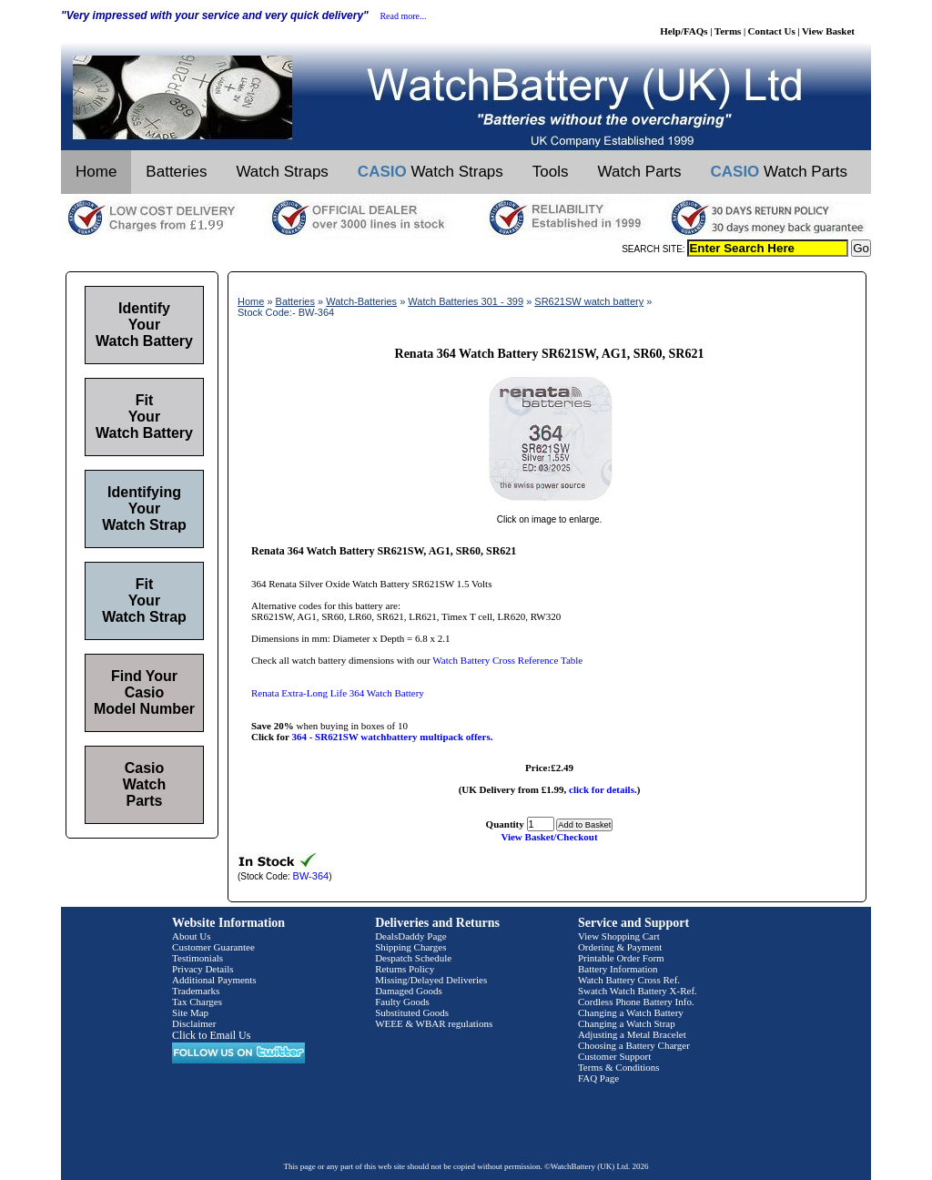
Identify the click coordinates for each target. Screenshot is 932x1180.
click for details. (603, 789)
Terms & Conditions (619, 1067)
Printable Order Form (621, 957)
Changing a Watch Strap (626, 1023)
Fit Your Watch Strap (144, 600)
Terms (728, 30)
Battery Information (618, 968)
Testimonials (197, 957)
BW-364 (311, 875)
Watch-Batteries (361, 301)
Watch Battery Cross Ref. (629, 979)
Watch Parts (640, 171)
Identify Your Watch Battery (144, 324)
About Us (191, 936)
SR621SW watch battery (588, 301)
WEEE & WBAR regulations (433, 1023)
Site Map (190, 1012)
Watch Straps (282, 171)
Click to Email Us (211, 1035)
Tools (550, 171)
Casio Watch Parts (144, 784)
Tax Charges (197, 1001)
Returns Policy (404, 968)
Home (96, 171)
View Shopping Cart (619, 936)
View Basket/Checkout (549, 836)
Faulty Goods (402, 1001)
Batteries (176, 171)
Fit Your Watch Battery (144, 416)
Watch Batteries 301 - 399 (465, 301)
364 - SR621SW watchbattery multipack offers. (391, 736)
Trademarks (195, 990)
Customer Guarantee (213, 946)
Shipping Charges (410, 946)
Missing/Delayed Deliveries (431, 979)
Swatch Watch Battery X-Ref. (637, 990)
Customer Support (614, 1056)
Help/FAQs (683, 30)
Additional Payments (214, 979)
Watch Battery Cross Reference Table (507, 660)
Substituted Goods (412, 1012)
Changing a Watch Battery (631, 1012)
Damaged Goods (408, 990)
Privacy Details (203, 968)
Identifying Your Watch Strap (144, 508)
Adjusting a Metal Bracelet (632, 1034)
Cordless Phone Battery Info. (636, 1001)
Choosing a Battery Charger (634, 1045)
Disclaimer (194, 1023)
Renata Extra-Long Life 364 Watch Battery (337, 692)
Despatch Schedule (413, 957)
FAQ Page (598, 1078)
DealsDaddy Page (411, 936)
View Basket (828, 30)
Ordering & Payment (620, 946)
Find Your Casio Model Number (144, 692)
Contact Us (771, 30)
